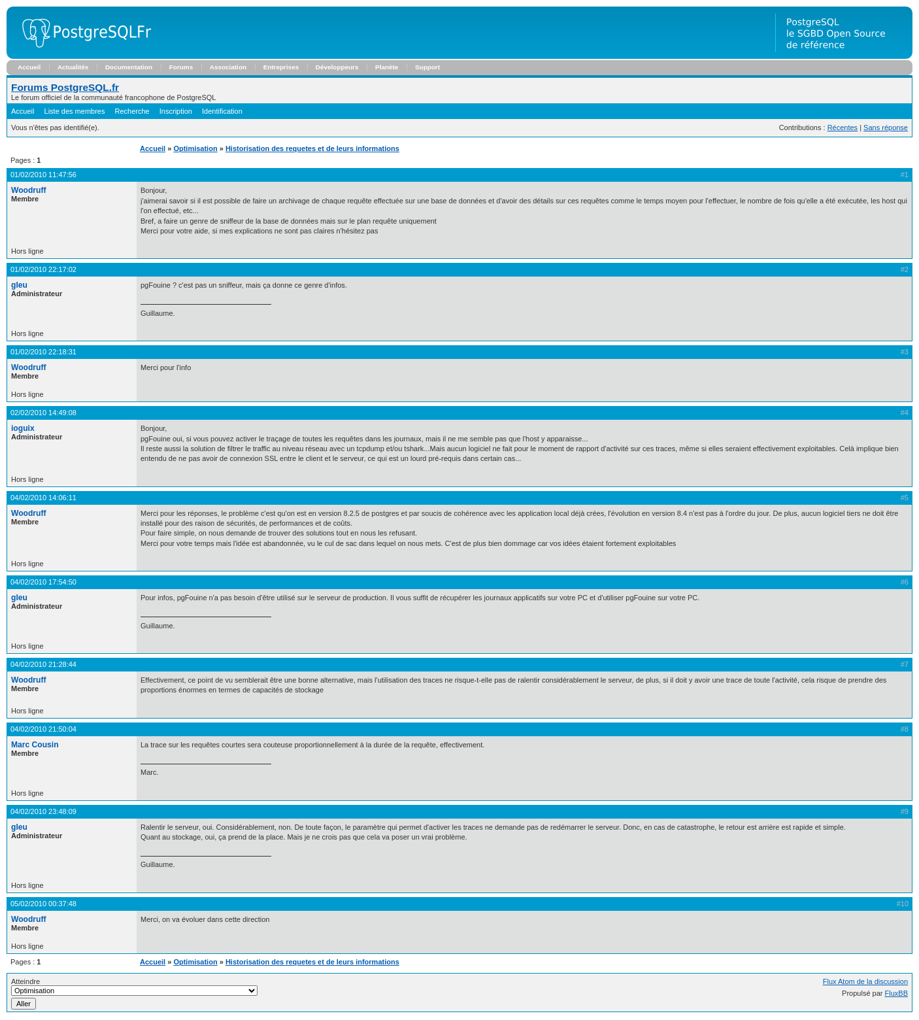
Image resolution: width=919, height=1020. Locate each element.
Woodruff (28, 190)
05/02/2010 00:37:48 (43, 904)
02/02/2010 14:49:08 (43, 412)
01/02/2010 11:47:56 (43, 174)
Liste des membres (74, 111)
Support (427, 67)
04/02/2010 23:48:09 (43, 811)
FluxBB (896, 993)
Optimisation (195, 148)
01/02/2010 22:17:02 (43, 269)
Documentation (128, 67)
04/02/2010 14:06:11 (43, 498)
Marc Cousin (35, 744)
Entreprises (281, 67)
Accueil (29, 67)
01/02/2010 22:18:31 (43, 352)
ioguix (23, 428)
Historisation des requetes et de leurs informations (312, 148)
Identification (222, 111)
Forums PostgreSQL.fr (65, 87)
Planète (386, 67)
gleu (19, 285)
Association (228, 67)
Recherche (132, 111)
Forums (181, 67)
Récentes (842, 127)
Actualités (73, 67)
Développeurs (337, 67)
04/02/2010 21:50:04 (43, 729)
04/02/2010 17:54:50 (43, 582)
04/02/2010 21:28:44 (43, 664)
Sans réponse (885, 127)
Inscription (175, 111)
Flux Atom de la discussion (865, 981)
